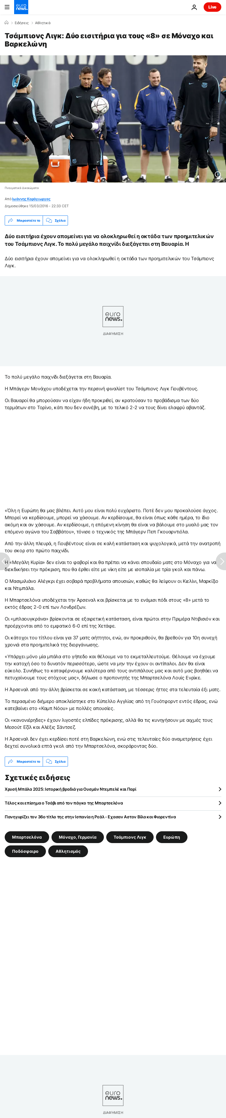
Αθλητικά (43, 23)
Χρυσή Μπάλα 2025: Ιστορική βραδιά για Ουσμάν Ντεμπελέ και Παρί (70, 789)
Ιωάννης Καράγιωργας (31, 199)
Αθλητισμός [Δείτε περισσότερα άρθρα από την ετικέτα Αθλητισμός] (68, 851)
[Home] (6, 23)
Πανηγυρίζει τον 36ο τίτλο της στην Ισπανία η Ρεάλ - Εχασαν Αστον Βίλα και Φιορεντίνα (90, 816)
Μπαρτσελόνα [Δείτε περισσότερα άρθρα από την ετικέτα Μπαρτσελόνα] (27, 837)
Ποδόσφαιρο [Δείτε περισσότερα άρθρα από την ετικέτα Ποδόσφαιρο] (25, 851)
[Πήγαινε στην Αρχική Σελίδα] (21, 7)
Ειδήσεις (22, 23)
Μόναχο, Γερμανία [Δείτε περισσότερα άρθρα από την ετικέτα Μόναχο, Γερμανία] (78, 837)
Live (212, 6)
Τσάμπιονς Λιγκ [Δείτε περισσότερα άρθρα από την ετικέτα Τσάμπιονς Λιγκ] (130, 837)
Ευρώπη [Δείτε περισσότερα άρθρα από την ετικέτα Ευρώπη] (171, 837)
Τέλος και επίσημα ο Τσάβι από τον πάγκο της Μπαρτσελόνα (64, 802)
